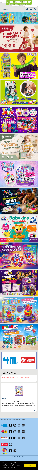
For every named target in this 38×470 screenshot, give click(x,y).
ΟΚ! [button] (30, 465)
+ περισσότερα (32, 410)
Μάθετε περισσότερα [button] (9, 467)
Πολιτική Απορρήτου (19, 456)
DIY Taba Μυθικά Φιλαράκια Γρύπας (15, 377)
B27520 (4, 398)
